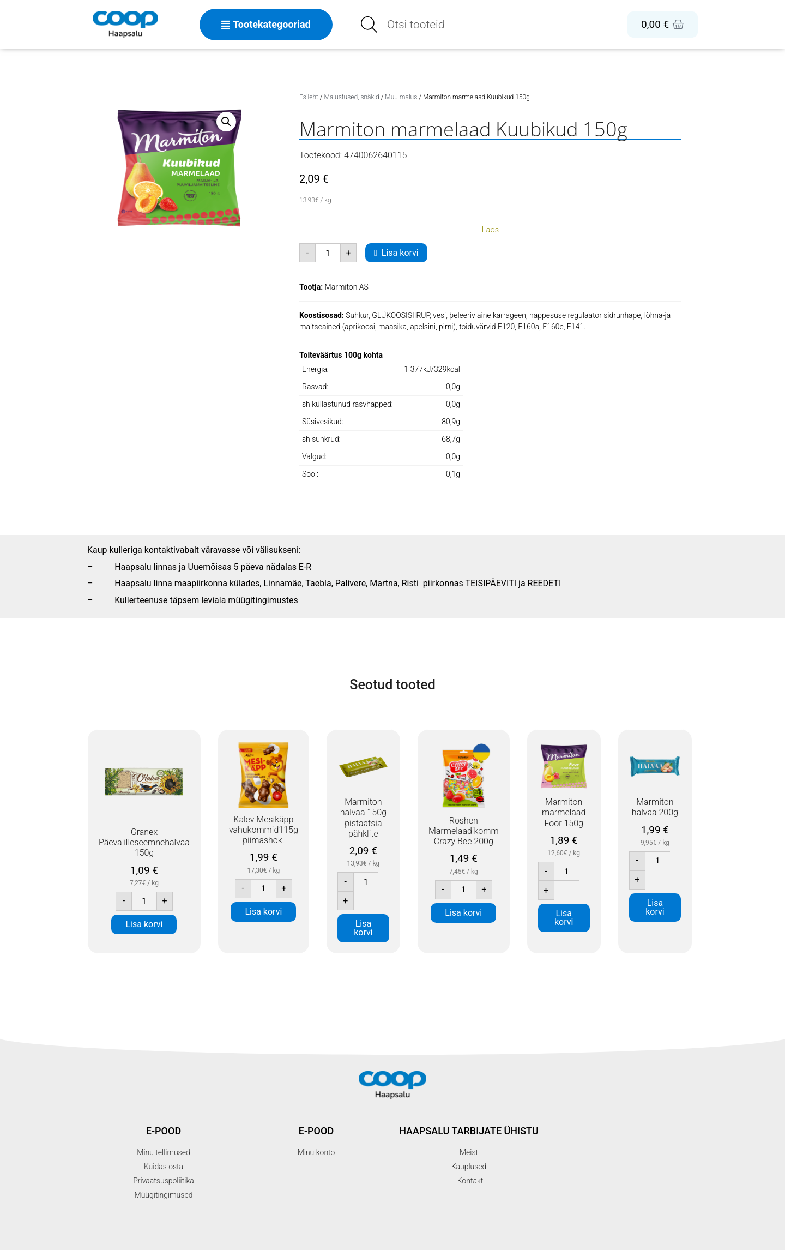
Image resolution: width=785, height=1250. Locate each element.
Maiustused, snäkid (351, 97)
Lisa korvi (400, 253)
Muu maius (401, 97)
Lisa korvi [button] (144, 924)
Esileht (308, 97)
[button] (226, 121)
